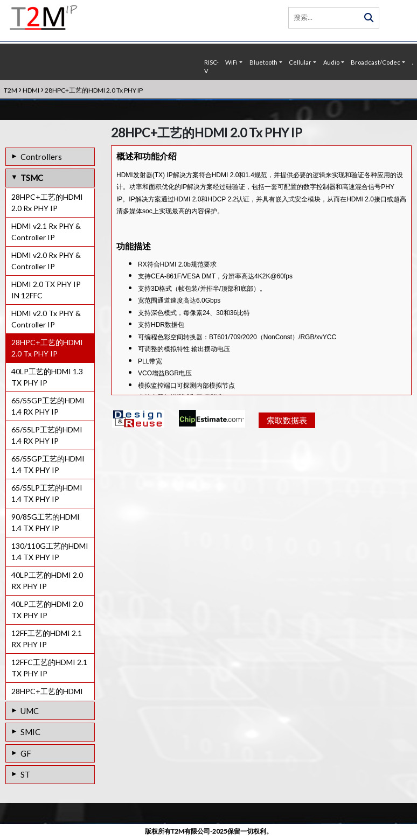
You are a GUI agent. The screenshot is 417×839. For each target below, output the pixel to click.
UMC (29, 711)
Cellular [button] (300, 62)
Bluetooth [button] (263, 62)
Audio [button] (331, 62)
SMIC (30, 732)
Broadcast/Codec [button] (375, 62)
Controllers (41, 157)
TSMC (31, 178)
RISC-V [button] (211, 67)
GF (25, 753)
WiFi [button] (231, 62)
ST (25, 774)
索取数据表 (287, 429)
